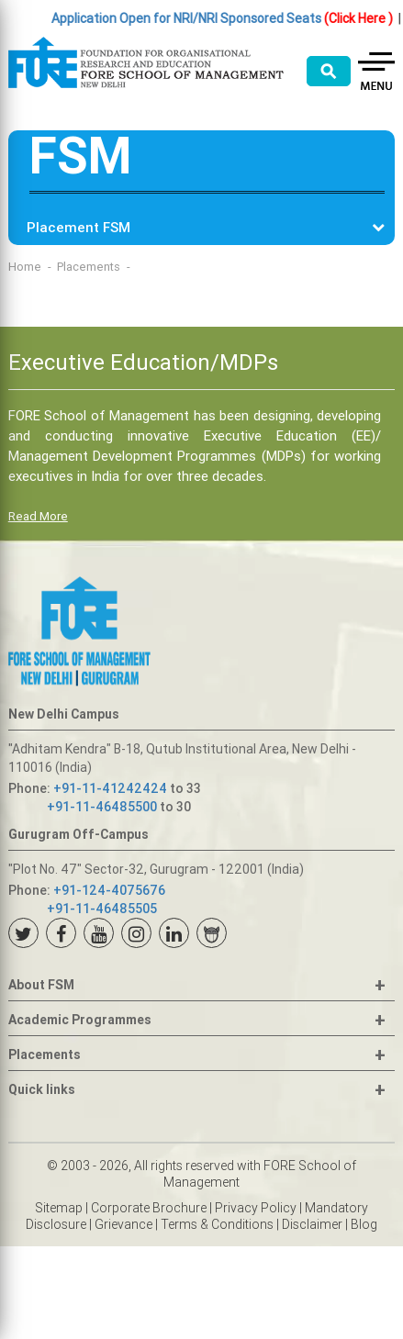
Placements (88, 266)
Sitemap (59, 1208)
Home (24, 266)
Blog (364, 1224)
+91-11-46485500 (102, 806)
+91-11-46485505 (102, 908)
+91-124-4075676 (109, 890)
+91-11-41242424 (110, 788)
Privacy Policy (256, 1208)
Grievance (123, 1224)
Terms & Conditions (217, 1224)
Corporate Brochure (149, 1208)
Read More (38, 516)
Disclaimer (312, 1224)
